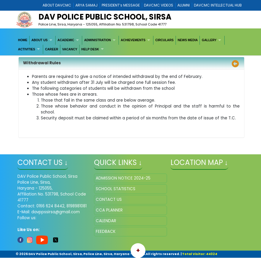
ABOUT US (39, 40)
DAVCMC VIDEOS (158, 5)
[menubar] (130, 45)
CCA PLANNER (109, 210)
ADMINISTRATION (97, 40)
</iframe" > (207, 203)
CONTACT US (109, 199)
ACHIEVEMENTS (133, 40)
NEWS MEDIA (188, 40)
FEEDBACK (106, 231)
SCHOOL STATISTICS (115, 189)
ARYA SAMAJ (86, 5)
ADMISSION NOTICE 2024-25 (123, 178)
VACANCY (69, 49)
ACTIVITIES (26, 49)
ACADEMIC (66, 40)
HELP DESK (90, 49)
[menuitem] (23, 40)
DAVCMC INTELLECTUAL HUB (218, 5)
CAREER (51, 49)
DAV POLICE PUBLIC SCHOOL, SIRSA (104, 17)
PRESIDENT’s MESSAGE (121, 5)
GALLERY (209, 40)
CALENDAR (106, 221)
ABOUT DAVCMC (57, 5)
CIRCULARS (164, 40)
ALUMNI (183, 5)
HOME (22, 40)
